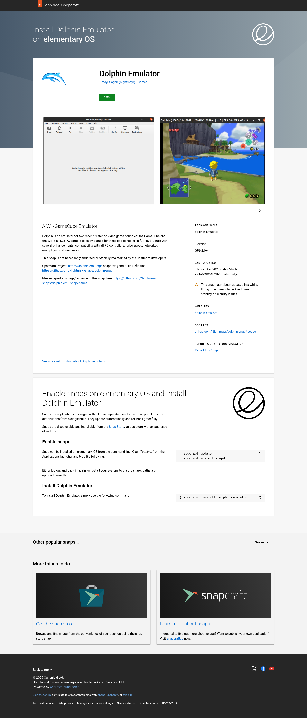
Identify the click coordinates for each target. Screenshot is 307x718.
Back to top (43, 670)
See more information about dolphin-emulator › (74, 361)
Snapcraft (112, 694)
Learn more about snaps (185, 624)
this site (127, 694)
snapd (101, 694)
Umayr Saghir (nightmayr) (117, 82)
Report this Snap (206, 350)
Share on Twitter (254, 668)
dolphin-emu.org (206, 313)
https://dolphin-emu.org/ (85, 266)
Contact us (169, 703)
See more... (263, 542)
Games (142, 82)
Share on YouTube (271, 668)
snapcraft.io (175, 638)
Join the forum (42, 694)
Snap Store (116, 427)
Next (260, 210)
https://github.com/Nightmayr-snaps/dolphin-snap (77, 270)
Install (107, 97)
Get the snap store (55, 624)
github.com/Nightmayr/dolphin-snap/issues (225, 331)
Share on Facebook (263, 668)
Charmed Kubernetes (64, 687)
